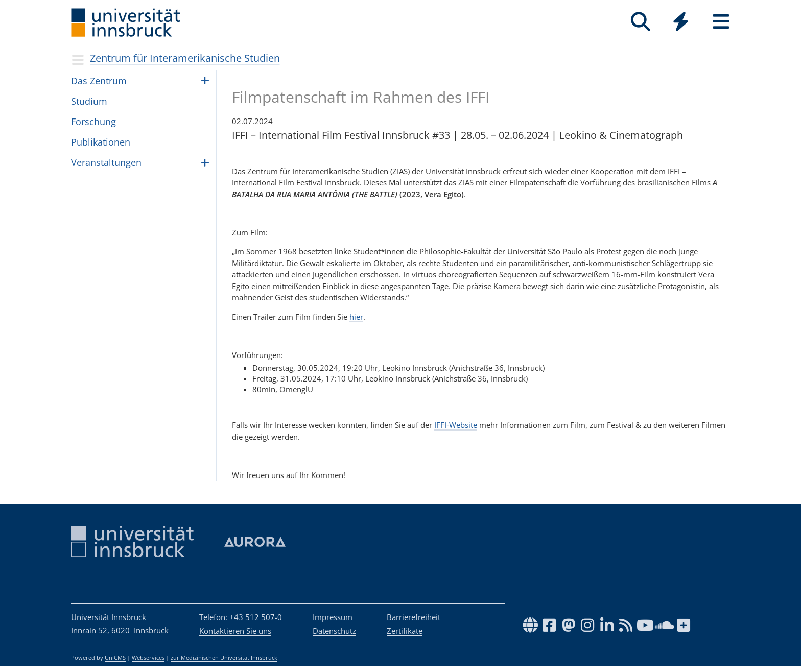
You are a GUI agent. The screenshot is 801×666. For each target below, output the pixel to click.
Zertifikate (404, 631)
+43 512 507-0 (255, 617)
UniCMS (115, 657)
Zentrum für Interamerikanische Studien (185, 58)
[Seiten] (721, 22)
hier (356, 317)
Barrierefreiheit (413, 617)
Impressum (332, 617)
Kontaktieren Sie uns (235, 631)
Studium (89, 101)
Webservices (148, 657)
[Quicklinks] (681, 22)
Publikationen (100, 142)
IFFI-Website (455, 425)
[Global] (680, 22)
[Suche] (640, 22)
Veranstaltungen (106, 162)
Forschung (93, 121)
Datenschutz (334, 631)
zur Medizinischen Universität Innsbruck (224, 657)
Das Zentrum (99, 81)
